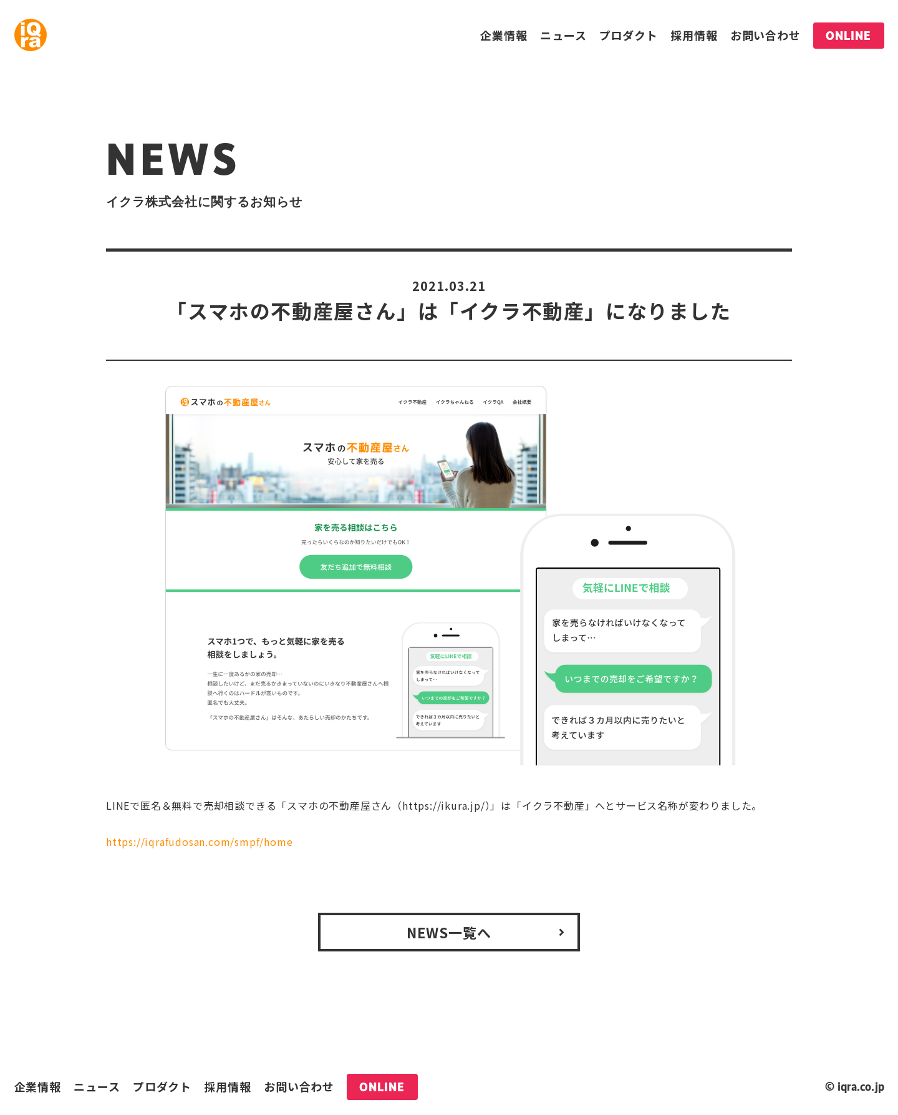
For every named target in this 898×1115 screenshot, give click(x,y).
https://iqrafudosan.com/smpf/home (199, 841)
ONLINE (848, 35)
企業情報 (504, 35)
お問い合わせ (765, 35)
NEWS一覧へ (449, 932)
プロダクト (629, 35)
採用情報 (694, 35)
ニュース (563, 35)
